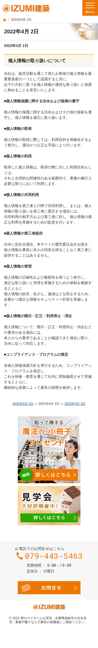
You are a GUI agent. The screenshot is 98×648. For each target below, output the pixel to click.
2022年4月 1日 (23, 404)
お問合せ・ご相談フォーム (49, 587)
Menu (90, 8)
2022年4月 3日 (75, 404)
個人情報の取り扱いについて (37, 60)
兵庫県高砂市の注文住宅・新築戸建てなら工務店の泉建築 (48, 620)
